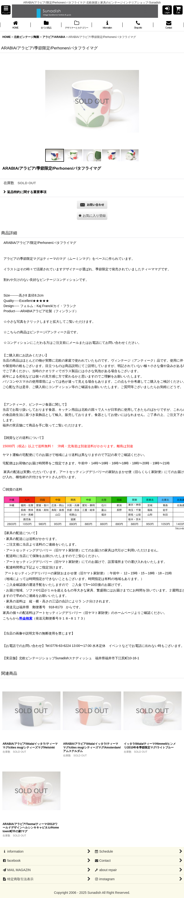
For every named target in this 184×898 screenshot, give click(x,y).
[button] (6, 10)
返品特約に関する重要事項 (25, 192)
